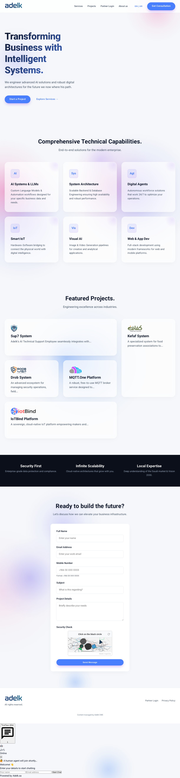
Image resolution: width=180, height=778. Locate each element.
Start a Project (17, 99)
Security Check (64, 627)
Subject (60, 583)
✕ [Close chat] (1, 757)
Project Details (64, 599)
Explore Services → (47, 99)
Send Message (90, 662)
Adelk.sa (17, 776)
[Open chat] (7, 733)
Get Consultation (161, 6)
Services (78, 6)
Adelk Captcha (105, 654)
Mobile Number (64, 563)
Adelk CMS (98, 715)
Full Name (61, 531)
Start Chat (56, 772)
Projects (91, 6)
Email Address (64, 547)
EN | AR (138, 6)
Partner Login (107, 6)
